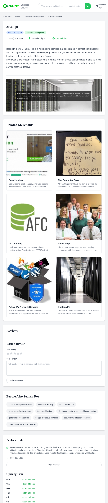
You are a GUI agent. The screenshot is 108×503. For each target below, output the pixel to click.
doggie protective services (46, 418)
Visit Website (60, 38)
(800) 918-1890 (16, 38)
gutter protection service (19, 418)
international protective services (22, 424)
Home (17, 16)
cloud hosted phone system (20, 404)
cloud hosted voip (45, 404)
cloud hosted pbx (66, 404)
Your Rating (11, 349)
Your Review (11, 359)
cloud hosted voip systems (20, 411)
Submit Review (16, 380)
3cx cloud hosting (44, 411)
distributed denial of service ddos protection (77, 411)
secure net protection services (77, 418)
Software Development (34, 16)
